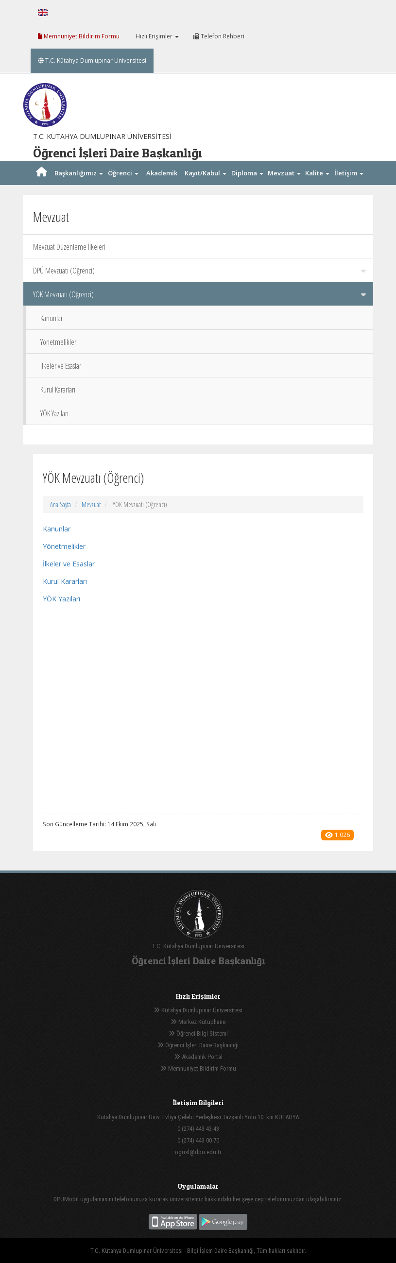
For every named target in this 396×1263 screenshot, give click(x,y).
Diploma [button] (247, 173)
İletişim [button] (348, 173)
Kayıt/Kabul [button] (205, 173)
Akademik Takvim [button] (161, 185)
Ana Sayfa (60, 504)
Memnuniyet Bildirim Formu (79, 36)
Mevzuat (91, 504)
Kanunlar (51, 318)
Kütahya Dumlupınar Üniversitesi (198, 1010)
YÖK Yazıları (54, 413)
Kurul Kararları (57, 389)
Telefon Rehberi (218, 36)
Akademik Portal (198, 1056)
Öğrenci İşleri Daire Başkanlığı (198, 1045)
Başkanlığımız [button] (78, 173)
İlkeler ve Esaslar (60, 365)
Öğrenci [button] (123, 173)
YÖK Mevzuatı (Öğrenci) (199, 294)
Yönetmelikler (58, 342)
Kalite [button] (317, 173)
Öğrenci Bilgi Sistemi (198, 1033)
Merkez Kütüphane (198, 1021)
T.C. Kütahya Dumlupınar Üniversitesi (92, 60)
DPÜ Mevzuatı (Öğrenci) (199, 270)
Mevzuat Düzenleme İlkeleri (69, 246)
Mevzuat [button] (284, 173)
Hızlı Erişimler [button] (156, 36)
